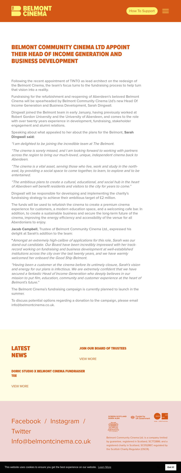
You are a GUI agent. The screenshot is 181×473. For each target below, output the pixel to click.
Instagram (64, 421)
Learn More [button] (104, 467)
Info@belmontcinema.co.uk (51, 441)
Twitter (21, 431)
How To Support (142, 11)
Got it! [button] (170, 467)
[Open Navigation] (166, 11)
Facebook (26, 421)
